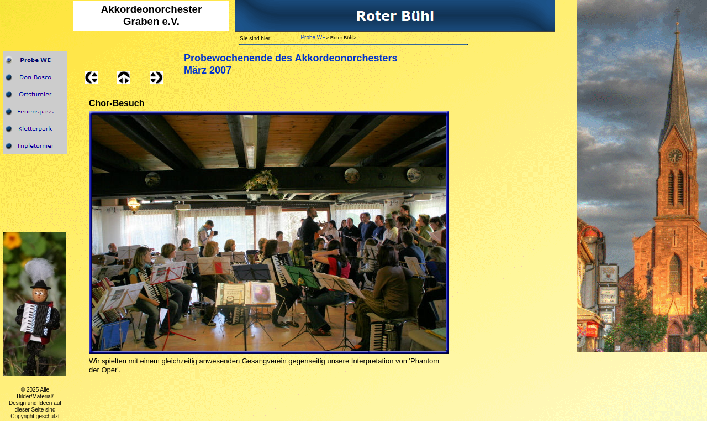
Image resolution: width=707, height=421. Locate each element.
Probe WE (313, 37)
